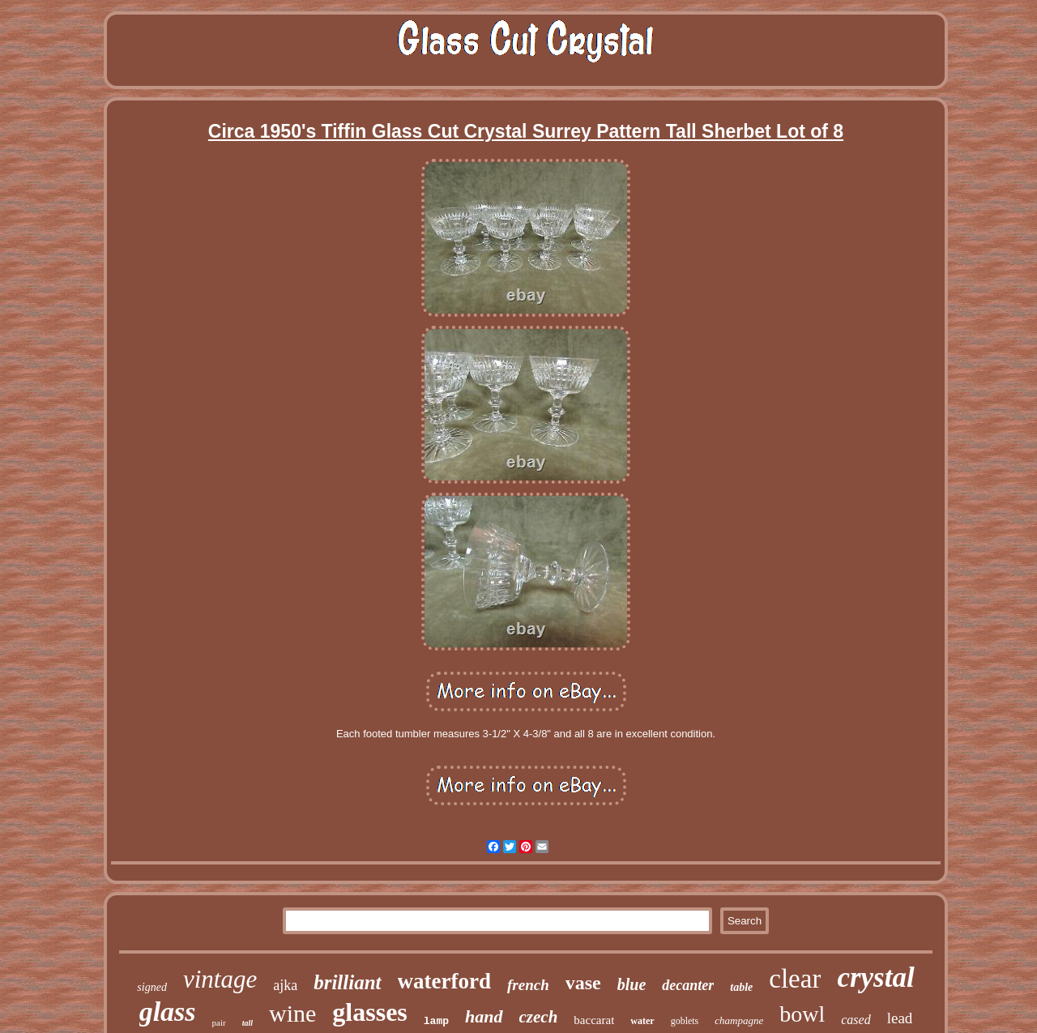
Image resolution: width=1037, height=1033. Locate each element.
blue (632, 984)
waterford (444, 981)
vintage (220, 979)
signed (152, 987)
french (528, 984)
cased (855, 1020)
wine (292, 1013)
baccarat (594, 1020)
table (741, 987)
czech (538, 1017)
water (642, 1021)
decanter (688, 985)
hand (483, 1016)
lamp (436, 1021)
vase (583, 982)
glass (167, 1012)
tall (247, 1022)
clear (795, 978)
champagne (739, 1020)
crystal (875, 977)
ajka (285, 985)
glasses (369, 1012)
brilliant (347, 982)
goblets (685, 1021)
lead (900, 1018)
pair (219, 1022)
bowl (802, 1014)
